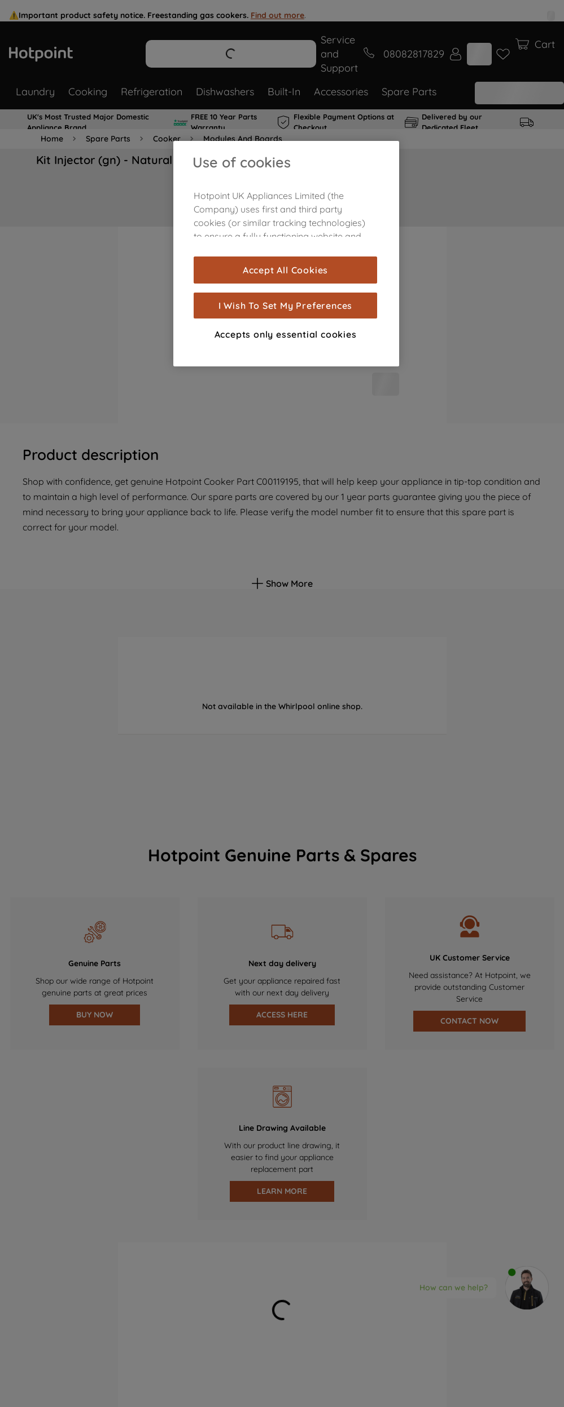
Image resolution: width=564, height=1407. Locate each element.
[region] (286, 253)
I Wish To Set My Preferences (285, 305)
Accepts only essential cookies (286, 334)
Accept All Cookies (285, 270)
